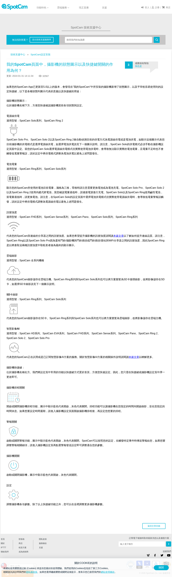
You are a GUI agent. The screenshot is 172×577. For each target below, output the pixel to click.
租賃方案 (22, 547)
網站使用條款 (108, 572)
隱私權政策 (31, 572)
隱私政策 (43, 539)
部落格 (22, 539)
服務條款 (43, 543)
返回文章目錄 (154, 526)
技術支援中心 (18, 54)
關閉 (161, 567)
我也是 (138, 66)
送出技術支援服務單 (41, 39)
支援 (104, 7)
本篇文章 (118, 235)
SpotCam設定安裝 (40, 54)
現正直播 (84, 7)
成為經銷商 (23, 552)
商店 (21, 543)
